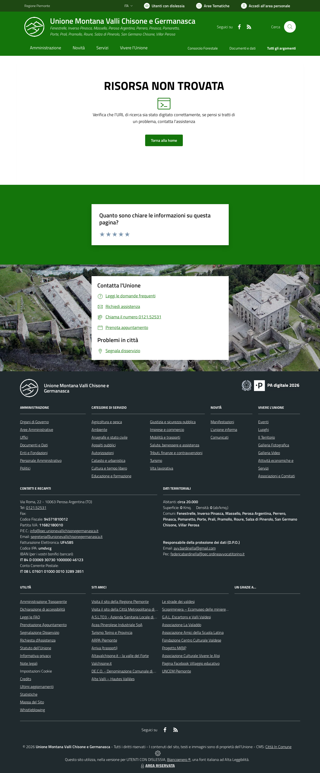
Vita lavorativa (161, 468)
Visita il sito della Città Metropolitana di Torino (128, 609)
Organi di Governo (34, 422)
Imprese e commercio (167, 429)
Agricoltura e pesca (107, 422)
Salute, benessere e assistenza (174, 445)
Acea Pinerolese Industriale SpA (117, 625)
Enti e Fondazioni (34, 453)
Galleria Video (269, 453)
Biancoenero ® (179, 759)
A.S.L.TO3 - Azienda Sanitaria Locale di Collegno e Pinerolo (138, 617)
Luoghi (263, 429)
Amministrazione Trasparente (43, 601)
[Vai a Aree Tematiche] (212, 6)
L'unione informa (224, 429)
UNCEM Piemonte (176, 671)
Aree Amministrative (36, 429)
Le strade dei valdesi (178, 601)
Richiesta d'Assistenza (38, 640)
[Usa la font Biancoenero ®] (164, 6)
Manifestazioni (222, 422)
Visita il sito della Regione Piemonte (120, 601)
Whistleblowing (32, 710)
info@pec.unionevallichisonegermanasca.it (64, 531)
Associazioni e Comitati (276, 476)
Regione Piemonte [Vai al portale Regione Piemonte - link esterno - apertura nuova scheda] (37, 5)
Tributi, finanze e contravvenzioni (176, 453)
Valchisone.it (102, 663)
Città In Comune (278, 747)
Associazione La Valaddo (181, 625)
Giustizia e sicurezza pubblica (173, 422)
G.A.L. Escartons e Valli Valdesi (186, 617)
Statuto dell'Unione (35, 648)
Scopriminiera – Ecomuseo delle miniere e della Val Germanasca (213, 609)
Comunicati (219, 437)
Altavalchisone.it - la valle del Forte (120, 655)
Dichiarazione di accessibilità (42, 609)
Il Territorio (266, 437)
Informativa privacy (35, 655)
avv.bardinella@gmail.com (195, 548)
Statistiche (28, 694)
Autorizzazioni (103, 453)
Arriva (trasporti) (104, 648)
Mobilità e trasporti (165, 437)
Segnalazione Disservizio (39, 632)
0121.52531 (36, 507)
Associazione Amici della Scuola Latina (193, 632)
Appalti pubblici (104, 445)
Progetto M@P (174, 648)
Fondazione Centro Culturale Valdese (191, 640)
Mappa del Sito (32, 702)
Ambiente (99, 429)
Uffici (24, 437)
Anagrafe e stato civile (110, 437)
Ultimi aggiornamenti (37, 686)
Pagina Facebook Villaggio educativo (191, 663)
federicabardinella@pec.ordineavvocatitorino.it (208, 554)
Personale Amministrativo (41, 460)
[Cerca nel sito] (290, 27)
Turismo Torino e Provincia (112, 632)
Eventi (263, 422)
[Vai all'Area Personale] (265, 6)
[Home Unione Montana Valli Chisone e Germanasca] (109, 27)
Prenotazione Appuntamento (43, 625)
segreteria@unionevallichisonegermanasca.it (67, 536)
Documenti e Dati (34, 445)
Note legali (28, 663)
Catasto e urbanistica (108, 460)
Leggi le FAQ (30, 617)
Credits (25, 679)
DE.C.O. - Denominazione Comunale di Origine (128, 671)
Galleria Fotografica (273, 445)
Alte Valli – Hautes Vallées (113, 679)
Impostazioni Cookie (36, 671)
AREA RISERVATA (157, 765)
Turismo (156, 460)
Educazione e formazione (111, 476)
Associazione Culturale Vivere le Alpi (191, 655)
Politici (25, 468)
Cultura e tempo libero (109, 468)
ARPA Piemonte (104, 640)
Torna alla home (164, 140)
